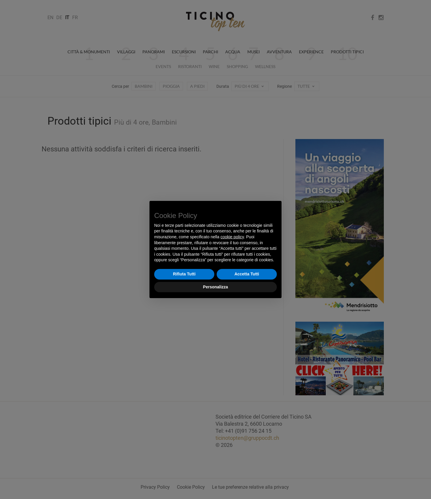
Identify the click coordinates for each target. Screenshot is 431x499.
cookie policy (232, 236)
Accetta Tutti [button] (246, 274)
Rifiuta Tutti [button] (184, 274)
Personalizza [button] (215, 287)
